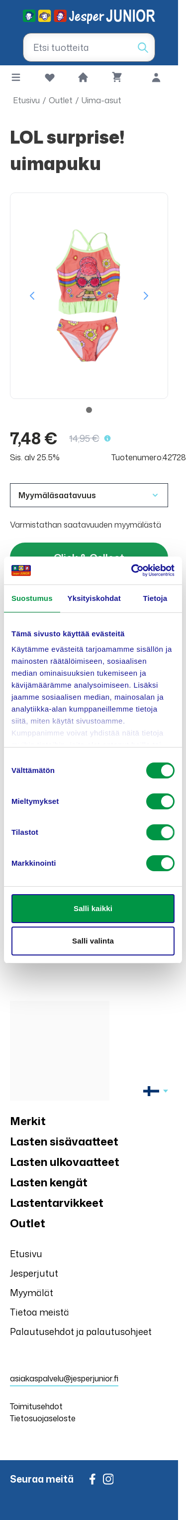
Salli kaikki (93, 908)
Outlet (61, 100)
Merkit (28, 1121)
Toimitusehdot (36, 1406)
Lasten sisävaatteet (64, 1141)
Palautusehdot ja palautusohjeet (81, 1331)
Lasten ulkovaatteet (64, 1161)
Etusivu (26, 100)
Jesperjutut (34, 1273)
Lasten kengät (49, 1182)
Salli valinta (93, 941)
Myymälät (31, 1292)
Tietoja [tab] (155, 598)
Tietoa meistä (39, 1312)
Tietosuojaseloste (43, 1418)
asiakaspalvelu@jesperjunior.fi (64, 1378)
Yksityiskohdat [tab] (94, 598)
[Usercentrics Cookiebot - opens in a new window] (133, 570)
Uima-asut (101, 100)
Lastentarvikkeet (56, 1202)
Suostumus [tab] (32, 598)
